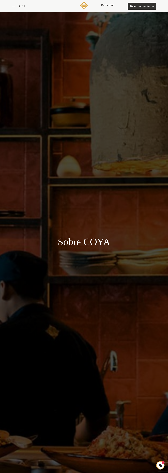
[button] (13, 5)
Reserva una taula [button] (142, 6)
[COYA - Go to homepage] (83, 5)
